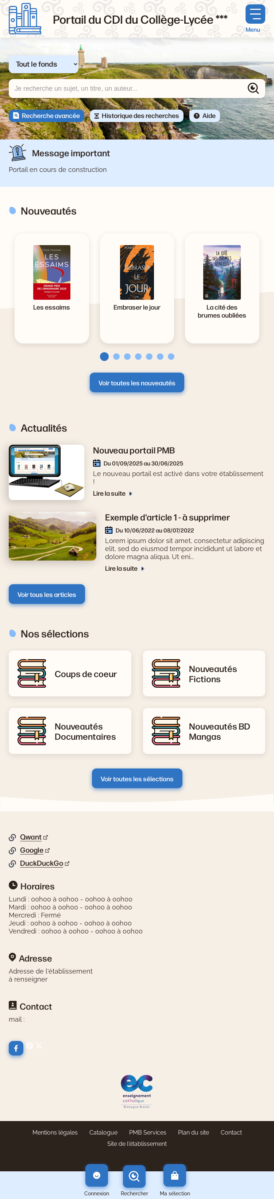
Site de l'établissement (137, 1143)
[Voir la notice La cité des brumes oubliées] (222, 311)
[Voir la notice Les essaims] (51, 307)
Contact (231, 1132)
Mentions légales (55, 1132)
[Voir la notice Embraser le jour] (137, 307)
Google (31, 850)
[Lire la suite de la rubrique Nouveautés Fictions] (223, 673)
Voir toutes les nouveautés (137, 382)
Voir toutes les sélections (137, 778)
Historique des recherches (140, 115)
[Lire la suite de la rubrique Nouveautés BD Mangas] (223, 731)
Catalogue (103, 1132)
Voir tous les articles (47, 594)
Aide (209, 115)
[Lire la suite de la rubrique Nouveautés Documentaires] (89, 731)
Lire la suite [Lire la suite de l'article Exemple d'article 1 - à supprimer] (122, 568)
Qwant (31, 837)
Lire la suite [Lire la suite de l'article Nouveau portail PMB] (110, 493)
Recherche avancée (51, 115)
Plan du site (193, 1132)
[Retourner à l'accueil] (25, 19)
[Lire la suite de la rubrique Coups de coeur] (86, 673)
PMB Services (147, 1132)
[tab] (102, 356)
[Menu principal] (255, 18)
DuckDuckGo (41, 863)
